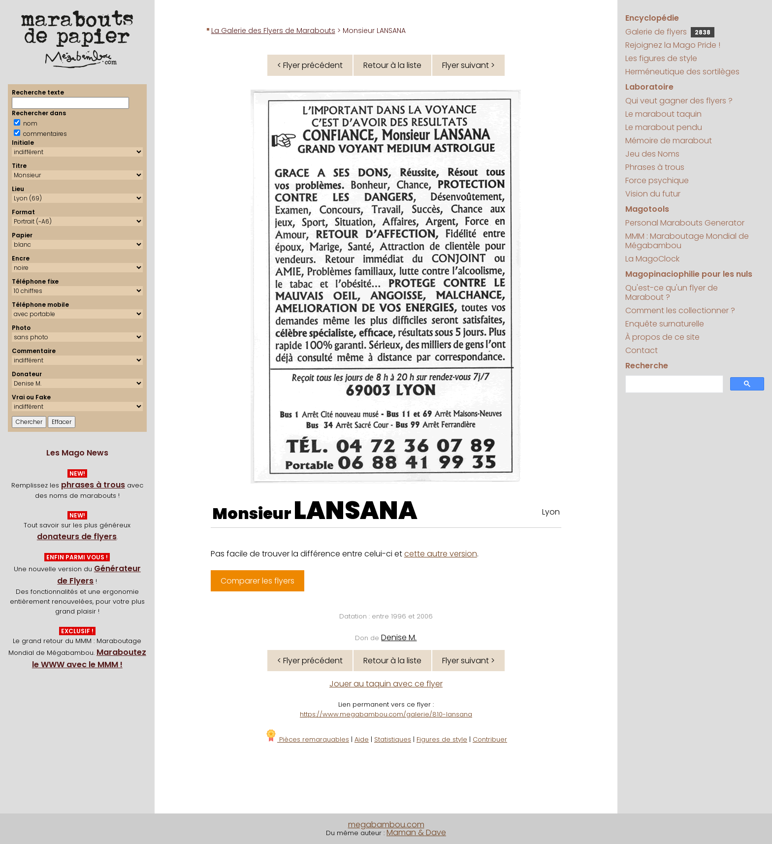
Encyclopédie (652, 18)
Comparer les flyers (257, 580)
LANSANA (356, 510)
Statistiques (392, 739)
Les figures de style (661, 58)
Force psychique (657, 180)
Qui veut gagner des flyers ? (679, 100)
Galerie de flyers (669, 31)
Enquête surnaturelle (664, 323)
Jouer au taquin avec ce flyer (386, 683)
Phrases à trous (654, 167)
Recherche (646, 365)
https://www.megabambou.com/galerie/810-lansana (386, 714)
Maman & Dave (416, 832)
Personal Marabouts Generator (684, 222)
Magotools (647, 209)
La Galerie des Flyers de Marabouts (273, 30)
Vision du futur (652, 193)
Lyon (551, 512)
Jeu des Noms (652, 154)
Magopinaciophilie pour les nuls (688, 274)
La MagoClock (652, 258)
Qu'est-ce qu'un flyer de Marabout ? (671, 292)
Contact (641, 350)
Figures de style (442, 739)
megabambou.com (386, 824)
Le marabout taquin (663, 114)
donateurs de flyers (77, 536)
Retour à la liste (392, 65)
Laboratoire (649, 87)
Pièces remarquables (307, 739)
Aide (361, 739)
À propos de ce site (662, 337)
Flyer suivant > (468, 65)
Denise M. (399, 637)
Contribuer (490, 739)
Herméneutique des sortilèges (682, 71)
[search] (673, 384)
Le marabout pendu (663, 127)
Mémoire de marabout (668, 140)
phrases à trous (93, 484)
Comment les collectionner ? (680, 310)
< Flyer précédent (310, 65)
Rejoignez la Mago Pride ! (672, 45)
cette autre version (440, 553)
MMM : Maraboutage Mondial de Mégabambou (687, 240)
